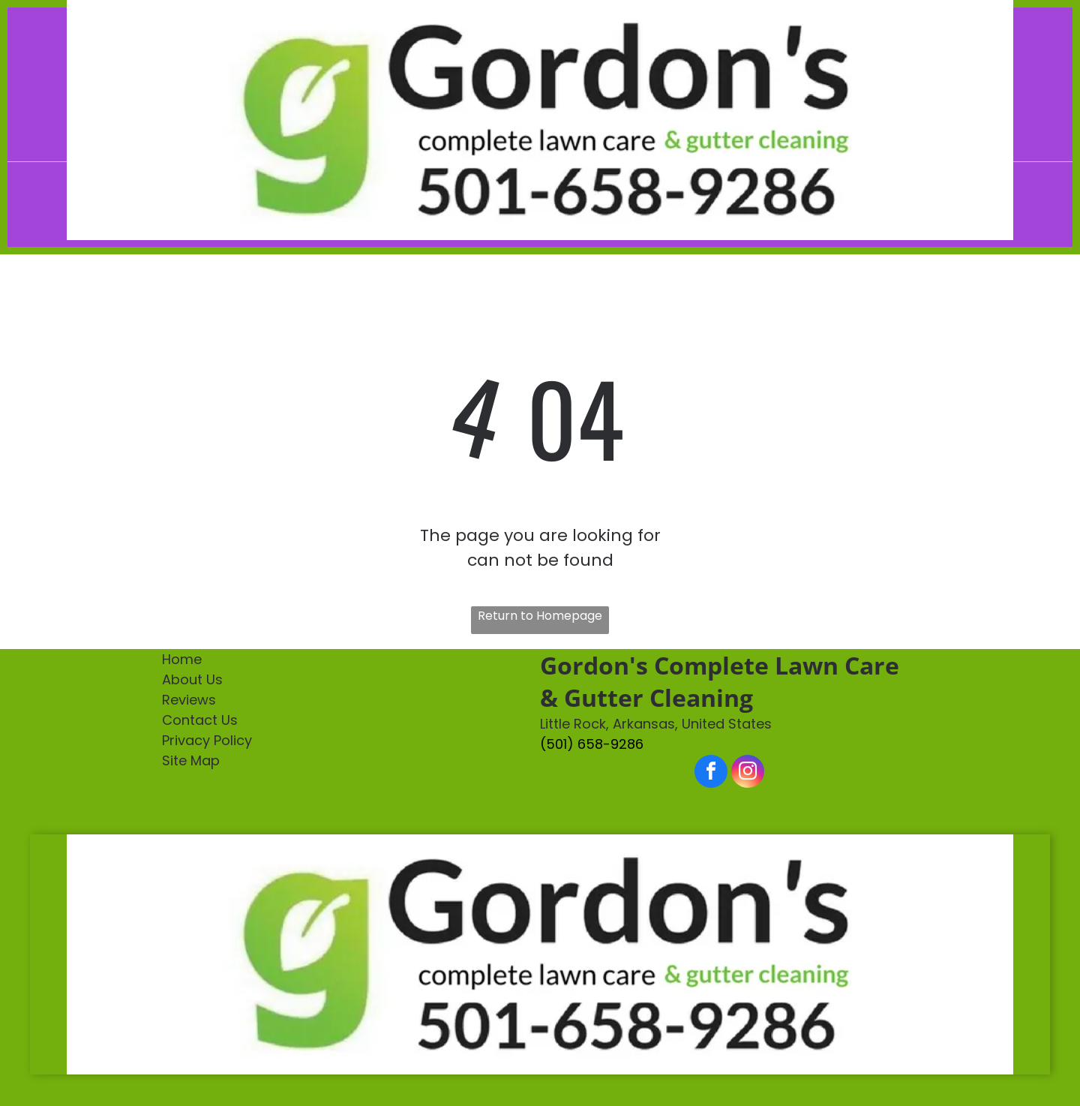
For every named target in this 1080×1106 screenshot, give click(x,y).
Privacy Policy (207, 740)
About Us (192, 679)
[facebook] (711, 773)
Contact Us (200, 720)
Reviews (189, 699)
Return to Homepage (540, 615)
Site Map (191, 760)
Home (182, 659)
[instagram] (747, 773)
